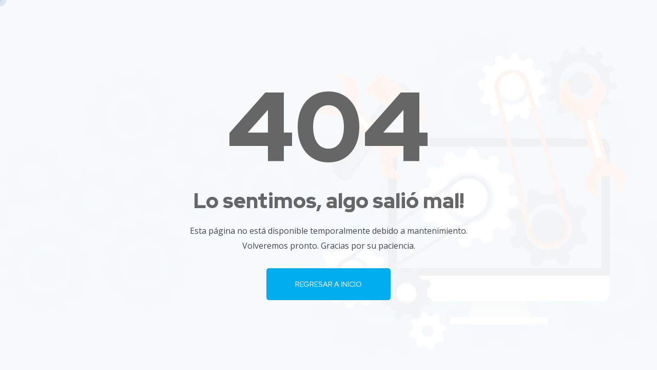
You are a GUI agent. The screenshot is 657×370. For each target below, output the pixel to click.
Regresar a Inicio (328, 284)
